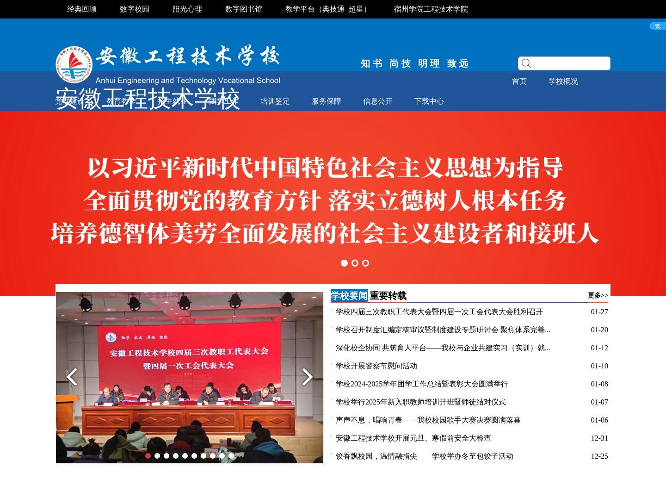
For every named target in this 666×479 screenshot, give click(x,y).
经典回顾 (82, 9)
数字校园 (134, 9)
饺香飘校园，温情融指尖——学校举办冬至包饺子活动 (424, 456)
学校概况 (563, 81)
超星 (356, 9)
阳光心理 (187, 9)
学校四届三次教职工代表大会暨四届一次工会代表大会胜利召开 (439, 312)
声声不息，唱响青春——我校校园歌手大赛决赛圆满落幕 (428, 420)
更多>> (598, 295)
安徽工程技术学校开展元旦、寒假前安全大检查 (413, 438)
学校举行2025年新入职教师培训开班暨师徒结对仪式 (421, 402)
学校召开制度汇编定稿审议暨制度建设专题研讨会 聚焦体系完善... (443, 330)
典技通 (333, 9)
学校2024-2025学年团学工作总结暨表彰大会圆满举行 (422, 384)
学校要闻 (349, 296)
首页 (519, 81)
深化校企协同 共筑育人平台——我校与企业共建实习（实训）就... (443, 348)
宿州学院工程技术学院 (431, 9)
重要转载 (388, 296)
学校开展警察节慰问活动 (376, 366)
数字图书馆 (243, 9)
